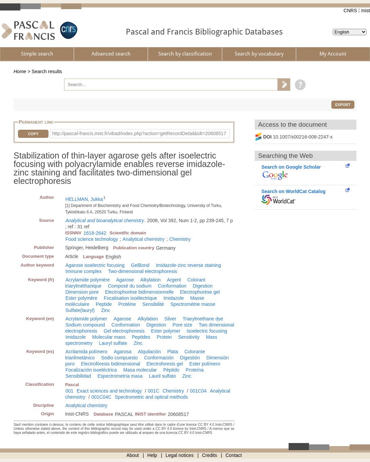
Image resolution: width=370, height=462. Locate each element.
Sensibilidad (78, 376)
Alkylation (150, 279)
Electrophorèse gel (200, 292)
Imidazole (173, 298)
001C (153, 391)
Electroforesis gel (165, 363)
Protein (164, 337)
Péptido (171, 370)
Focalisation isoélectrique (130, 298)
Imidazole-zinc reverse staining (188, 265)
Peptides (141, 337)
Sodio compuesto (119, 357)
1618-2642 (94, 233)
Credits (209, 455)
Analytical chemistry (144, 239)
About (132, 455)
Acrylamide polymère (87, 279)
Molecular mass (108, 337)
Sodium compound (85, 325)
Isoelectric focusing (207, 331)
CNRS (350, 10)
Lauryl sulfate (113, 343)
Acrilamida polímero (86, 351)
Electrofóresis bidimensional (110, 363)
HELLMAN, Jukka (84, 199)
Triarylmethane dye (202, 318)
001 (69, 391)
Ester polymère (81, 298)
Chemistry (180, 239)
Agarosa (123, 351)
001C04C (101, 397)
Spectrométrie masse (193, 304)
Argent (174, 279)
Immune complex (83, 271)
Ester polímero (204, 363)
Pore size (182, 325)
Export (342, 105)
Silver (170, 318)
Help (152, 455)
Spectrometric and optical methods (151, 397)
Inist (365, 10)
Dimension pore (82, 292)
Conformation (172, 286)
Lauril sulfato (162, 376)
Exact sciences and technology (109, 391)
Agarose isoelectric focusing (94, 265)
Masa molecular (140, 370)
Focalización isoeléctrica (91, 370)
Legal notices (179, 455)
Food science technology (91, 239)
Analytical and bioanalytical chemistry (104, 220)
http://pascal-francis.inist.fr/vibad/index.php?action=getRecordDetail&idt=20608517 (139, 133)
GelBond (140, 265)
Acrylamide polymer (86, 318)
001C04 (198, 391)
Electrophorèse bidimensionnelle (139, 292)
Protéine (127, 304)
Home (20, 71)
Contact (234, 455)
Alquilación (149, 351)
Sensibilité (153, 304)
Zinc (105, 310)
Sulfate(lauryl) (80, 310)
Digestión (190, 357)
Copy (33, 134)
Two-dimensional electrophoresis (142, 271)
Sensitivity (188, 337)
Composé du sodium (129, 286)
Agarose (125, 279)
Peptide (104, 304)
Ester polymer (165, 331)
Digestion (202, 286)
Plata (172, 351)
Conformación (159, 357)
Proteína (195, 370)
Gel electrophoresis (124, 331)
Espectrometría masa (119, 376)
